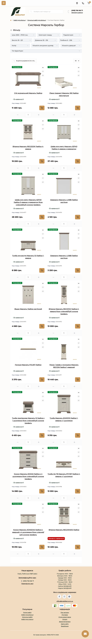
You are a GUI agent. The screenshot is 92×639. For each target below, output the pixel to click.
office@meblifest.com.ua (65, 601)
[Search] (31, 12)
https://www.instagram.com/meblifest (64, 596)
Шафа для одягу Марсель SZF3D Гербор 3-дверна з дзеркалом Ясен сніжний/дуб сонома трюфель (28, 202)
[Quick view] (42, 67)
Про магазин (65, 612)
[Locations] (77, 3)
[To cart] (41, 108)
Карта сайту (65, 624)
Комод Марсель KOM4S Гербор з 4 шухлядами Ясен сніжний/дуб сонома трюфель (28, 476)
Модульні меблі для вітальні (36, 20)
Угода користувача (65, 617)
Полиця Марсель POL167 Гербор (28, 365)
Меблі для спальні (27, 619)
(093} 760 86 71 (77, 10)
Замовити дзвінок (77, 12)
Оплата (64, 619)
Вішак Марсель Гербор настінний (28, 309)
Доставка (65, 615)
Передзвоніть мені (27, 583)
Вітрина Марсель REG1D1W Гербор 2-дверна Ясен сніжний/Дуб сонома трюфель (64, 311)
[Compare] (42, 75)
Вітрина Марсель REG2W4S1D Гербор (64, 530)
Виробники (65, 626)
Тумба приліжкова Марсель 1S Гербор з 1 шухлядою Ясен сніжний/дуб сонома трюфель (28, 420)
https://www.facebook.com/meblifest (59, 596)
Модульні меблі (27, 617)
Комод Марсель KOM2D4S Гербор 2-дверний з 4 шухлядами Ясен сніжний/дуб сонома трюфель (28, 532)
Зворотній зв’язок (64, 621)
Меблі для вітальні (20, 20)
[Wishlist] (42, 71)
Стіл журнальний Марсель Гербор (28, 93)
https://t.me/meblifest (69, 596)
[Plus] (38, 115)
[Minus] (17, 115)
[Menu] (4, 3)
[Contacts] (83, 3)
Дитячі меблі (27, 612)
